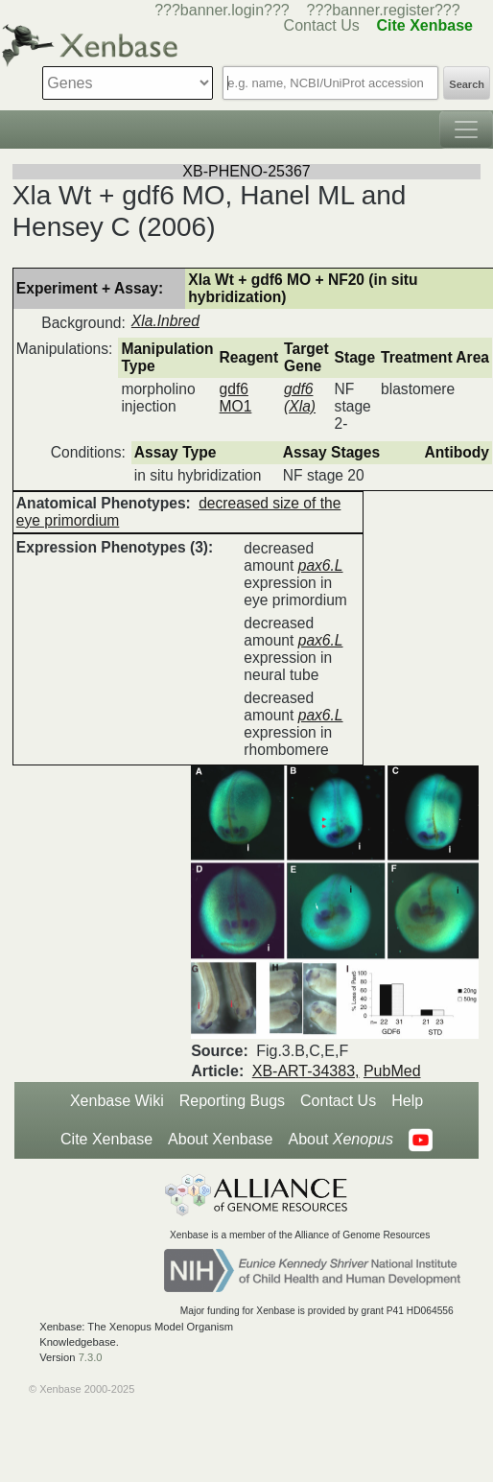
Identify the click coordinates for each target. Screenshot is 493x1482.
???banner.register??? (383, 10)
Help (407, 1101)
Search (466, 84)
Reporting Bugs (232, 1101)
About (341, 1139)
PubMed (392, 1071)
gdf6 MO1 (236, 397)
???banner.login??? (222, 10)
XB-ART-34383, (306, 1071)
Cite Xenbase (106, 1139)
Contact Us (338, 1101)
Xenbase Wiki (117, 1101)
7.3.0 (91, 1357)
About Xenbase (220, 1139)
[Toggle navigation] (466, 129)
